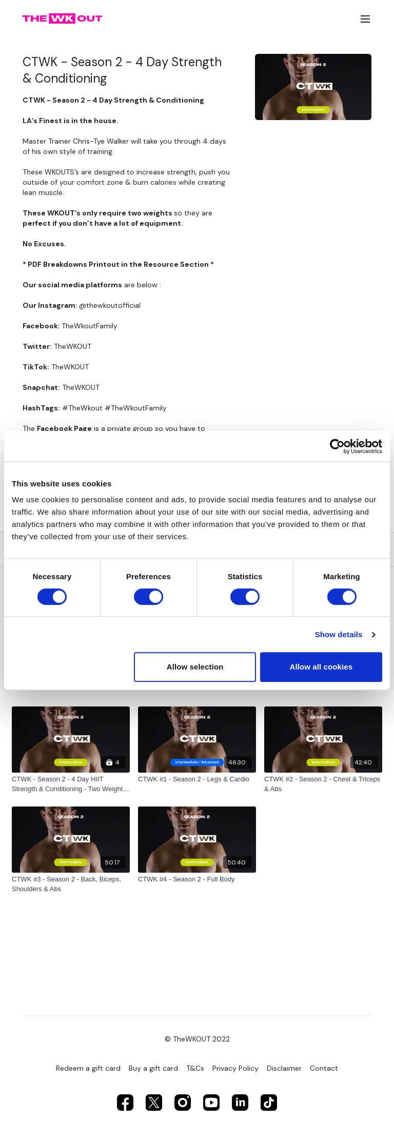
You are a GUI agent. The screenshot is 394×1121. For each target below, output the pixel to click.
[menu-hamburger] (365, 18)
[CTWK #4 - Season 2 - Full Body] (197, 879)
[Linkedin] (240, 1102)
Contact (324, 1068)
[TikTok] (269, 1102)
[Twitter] (154, 1102)
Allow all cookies (321, 666)
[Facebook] (125, 1102)
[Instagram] (182, 1102)
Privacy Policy (235, 1068)
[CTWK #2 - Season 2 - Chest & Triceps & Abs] (323, 784)
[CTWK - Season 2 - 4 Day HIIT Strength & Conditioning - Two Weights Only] (71, 784)
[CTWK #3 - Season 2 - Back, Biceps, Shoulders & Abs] (71, 884)
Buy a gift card (153, 1068)
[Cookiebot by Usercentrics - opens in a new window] (337, 446)
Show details (339, 634)
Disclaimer (284, 1068)
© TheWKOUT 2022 (197, 1039)
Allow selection (195, 666)
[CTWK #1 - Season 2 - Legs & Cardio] (197, 779)
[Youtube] (211, 1102)
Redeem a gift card (88, 1068)
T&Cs (195, 1068)
